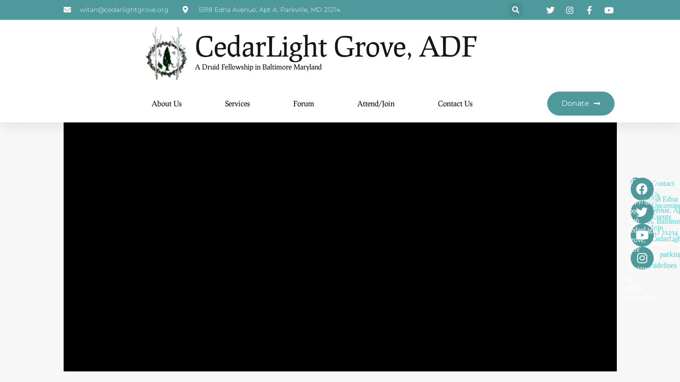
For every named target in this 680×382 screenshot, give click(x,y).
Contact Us (455, 103)
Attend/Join (376, 103)
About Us (167, 103)
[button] (516, 10)
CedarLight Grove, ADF (336, 46)
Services (237, 103)
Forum (303, 103)
